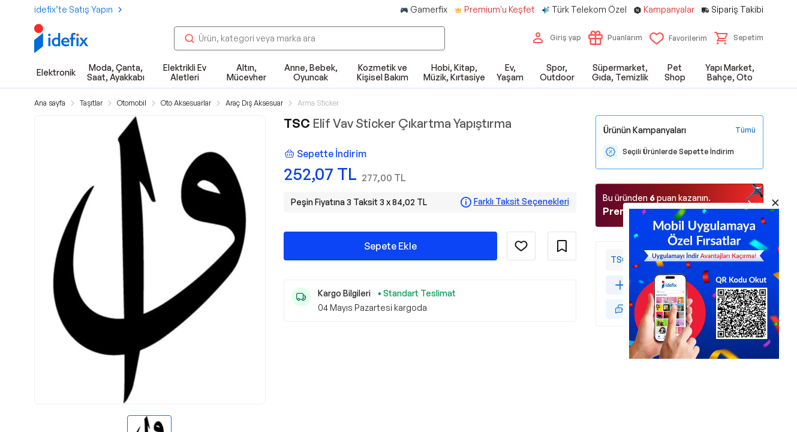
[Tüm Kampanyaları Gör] (745, 130)
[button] (738, 38)
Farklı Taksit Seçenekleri (521, 201)
